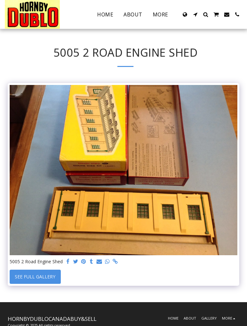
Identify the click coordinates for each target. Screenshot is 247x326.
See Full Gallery (35, 277)
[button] (195, 14)
